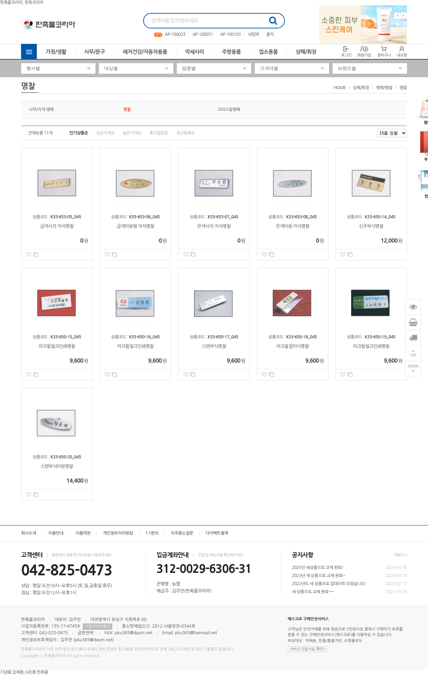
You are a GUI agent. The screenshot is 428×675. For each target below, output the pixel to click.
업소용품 (268, 51)
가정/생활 (56, 51)
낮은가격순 (105, 133)
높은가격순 (132, 133)
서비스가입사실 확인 (308, 649)
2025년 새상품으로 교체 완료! (317, 567)
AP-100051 (203, 34)
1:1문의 (152, 533)
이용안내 (55, 533)
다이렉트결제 (217, 533)
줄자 (270, 34)
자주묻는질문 (181, 533)
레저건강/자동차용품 (145, 51)
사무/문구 (94, 51)
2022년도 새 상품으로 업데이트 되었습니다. (329, 584)
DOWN (413, 366)
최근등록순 (185, 133)
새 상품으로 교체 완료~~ (313, 592)
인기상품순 (78, 133)
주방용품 (231, 51)
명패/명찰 (384, 88)
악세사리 (194, 51)
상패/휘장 (306, 51)
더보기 (400, 555)
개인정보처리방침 (118, 533)
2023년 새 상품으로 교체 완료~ (318, 576)
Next (403, 15)
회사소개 (28, 533)
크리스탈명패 (229, 109)
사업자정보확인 (97, 626)
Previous (397, 15)
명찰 (403, 88)
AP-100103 (230, 34)
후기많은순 (158, 133)
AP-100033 (175, 34)
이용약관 (83, 533)
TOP (413, 355)
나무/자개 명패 (41, 109)
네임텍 (253, 34)
